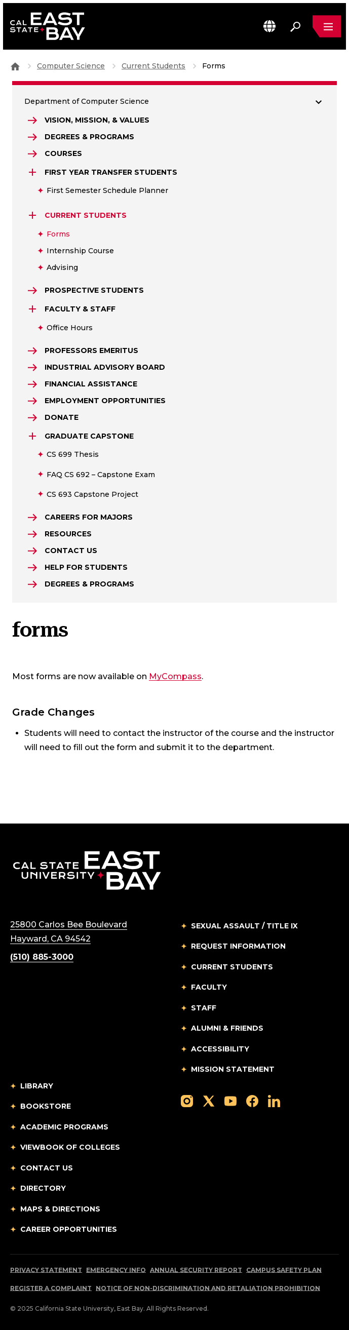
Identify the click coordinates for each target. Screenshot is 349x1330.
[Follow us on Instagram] (187, 1101)
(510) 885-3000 (41, 957)
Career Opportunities (68, 1229)
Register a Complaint (51, 1288)
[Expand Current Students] (33, 215)
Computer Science (71, 65)
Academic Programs (64, 1126)
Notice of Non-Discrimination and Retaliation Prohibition (208, 1288)
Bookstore (45, 1106)
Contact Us (46, 1167)
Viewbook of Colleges (70, 1147)
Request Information (238, 946)
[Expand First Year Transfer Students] (33, 172)
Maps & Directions (60, 1209)
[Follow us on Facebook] (252, 1101)
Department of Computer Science (86, 101)
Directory (43, 1188)
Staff (203, 1007)
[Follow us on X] (209, 1101)
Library (36, 1085)
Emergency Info (116, 1270)
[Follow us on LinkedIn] (274, 1101)
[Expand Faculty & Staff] (33, 309)
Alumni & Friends (227, 1028)
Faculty (209, 987)
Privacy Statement (46, 1270)
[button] (269, 26)
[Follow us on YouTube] (230, 1101)
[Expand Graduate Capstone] (33, 436)
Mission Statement (233, 1069)
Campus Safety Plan (284, 1270)
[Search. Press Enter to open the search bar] (295, 26)
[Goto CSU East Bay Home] (15, 66)
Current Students (153, 65)
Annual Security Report (196, 1270)
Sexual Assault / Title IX (244, 925)
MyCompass (175, 676)
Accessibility (220, 1048)
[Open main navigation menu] (327, 26)
